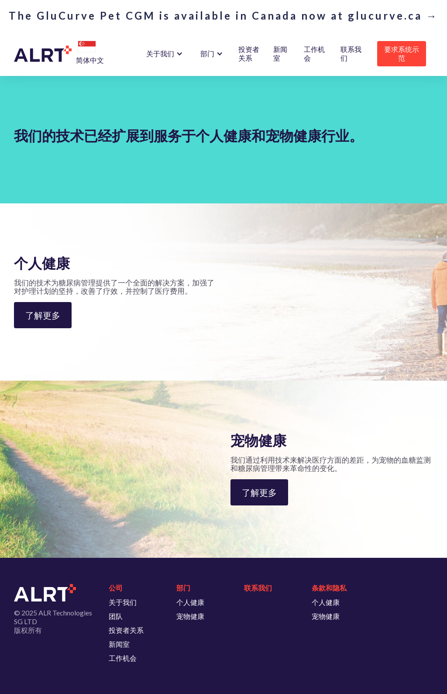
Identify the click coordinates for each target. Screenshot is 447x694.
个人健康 (190, 602)
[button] (87, 47)
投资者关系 (248, 53)
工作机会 (314, 53)
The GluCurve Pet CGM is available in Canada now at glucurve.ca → (223, 15)
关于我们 (123, 602)
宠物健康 (190, 616)
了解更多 (42, 315)
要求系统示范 (401, 53)
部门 (207, 53)
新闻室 (280, 53)
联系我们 (350, 53)
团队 (116, 616)
